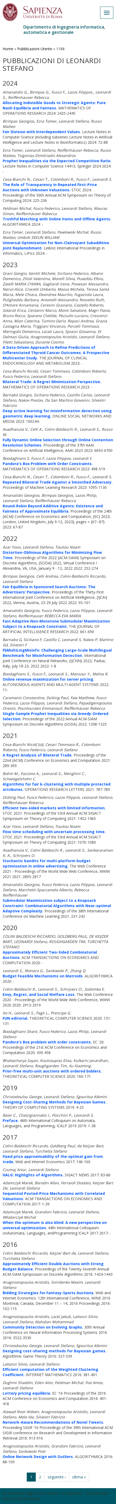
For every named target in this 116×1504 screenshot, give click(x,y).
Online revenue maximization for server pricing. (48, 679)
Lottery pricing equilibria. (27, 1393)
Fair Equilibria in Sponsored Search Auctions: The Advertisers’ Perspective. (49, 589)
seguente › (57, 1476)
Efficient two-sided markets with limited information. (54, 807)
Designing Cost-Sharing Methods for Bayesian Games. (54, 1101)
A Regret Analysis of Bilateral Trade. (38, 755)
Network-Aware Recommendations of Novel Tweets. (53, 1422)
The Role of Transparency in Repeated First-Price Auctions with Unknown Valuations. (50, 187)
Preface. (11, 1120)
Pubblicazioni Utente (34, 48)
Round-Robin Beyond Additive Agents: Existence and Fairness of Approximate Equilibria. (53, 508)
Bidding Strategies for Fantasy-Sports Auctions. (49, 1292)
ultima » (79, 1476)
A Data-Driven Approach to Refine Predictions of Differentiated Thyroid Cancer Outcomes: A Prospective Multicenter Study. (56, 352)
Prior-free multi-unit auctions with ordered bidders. (52, 1071)
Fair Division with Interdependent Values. (42, 131)
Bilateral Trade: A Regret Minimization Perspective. (52, 381)
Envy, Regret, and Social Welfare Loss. (39, 994)
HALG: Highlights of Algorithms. (33, 1174)
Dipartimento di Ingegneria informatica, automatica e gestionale (64, 29)
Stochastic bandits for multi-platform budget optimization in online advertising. (47, 863)
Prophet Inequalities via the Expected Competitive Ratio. (57, 160)
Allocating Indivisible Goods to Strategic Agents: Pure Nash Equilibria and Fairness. (54, 105)
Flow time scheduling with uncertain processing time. (54, 831)
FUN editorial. (15, 1018)
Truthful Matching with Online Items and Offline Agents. (57, 218)
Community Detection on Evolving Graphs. (43, 1327)
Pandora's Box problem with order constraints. (47, 1042)
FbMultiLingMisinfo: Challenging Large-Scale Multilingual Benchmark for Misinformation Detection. (57, 653)
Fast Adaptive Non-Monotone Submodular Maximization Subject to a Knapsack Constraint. (56, 624)
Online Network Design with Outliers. (38, 1456)
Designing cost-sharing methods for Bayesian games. (54, 1350)
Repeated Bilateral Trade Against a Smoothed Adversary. (58, 482)
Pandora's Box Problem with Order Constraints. (48, 463)
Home (8, 48)
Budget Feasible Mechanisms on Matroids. (43, 975)
